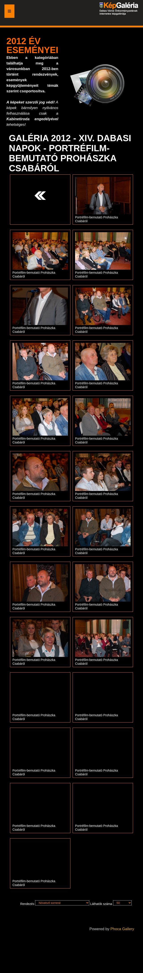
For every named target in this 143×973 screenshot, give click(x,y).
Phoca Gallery (122, 929)
